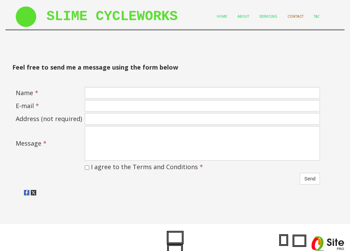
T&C (317, 16)
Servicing (268, 16)
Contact (295, 16)
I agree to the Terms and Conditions (144, 167)
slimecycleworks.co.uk (47, 239)
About (243, 16)
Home (222, 16)
